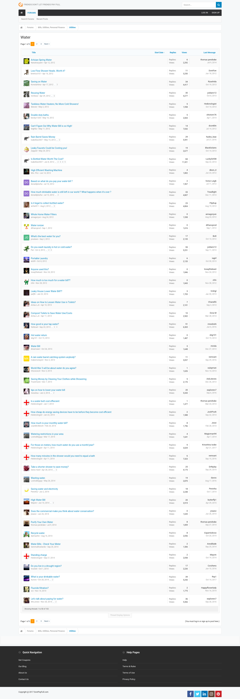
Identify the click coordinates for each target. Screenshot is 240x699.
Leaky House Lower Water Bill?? (46, 291)
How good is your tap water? (45, 324)
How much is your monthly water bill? (49, 423)
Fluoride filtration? (40, 588)
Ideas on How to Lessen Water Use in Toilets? (53, 302)
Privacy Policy (129, 679)
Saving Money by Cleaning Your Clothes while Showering (59, 379)
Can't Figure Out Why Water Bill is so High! (51, 126)
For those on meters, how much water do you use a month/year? (62, 445)
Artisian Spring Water (41, 60)
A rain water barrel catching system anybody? (53, 357)
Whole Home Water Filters (44, 214)
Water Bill (35, 346)
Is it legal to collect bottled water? (47, 203)
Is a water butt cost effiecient (45, 401)
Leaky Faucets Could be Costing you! (49, 148)
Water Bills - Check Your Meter (46, 544)
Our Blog (22, 666)
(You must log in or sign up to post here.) (202, 621)
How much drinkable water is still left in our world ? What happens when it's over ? (71, 192)
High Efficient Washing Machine (46, 170)
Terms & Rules (129, 666)
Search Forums (27, 19)
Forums (31, 13)
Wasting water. (38, 478)
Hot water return (39, 335)
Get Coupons (24, 660)
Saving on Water (39, 81)
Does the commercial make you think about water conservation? (62, 511)
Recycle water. (38, 533)
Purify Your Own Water (42, 522)
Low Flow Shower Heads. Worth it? (48, 71)
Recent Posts (42, 19)
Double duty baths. (40, 115)
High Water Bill (38, 500)
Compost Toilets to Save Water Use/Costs (51, 313)
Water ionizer (37, 225)
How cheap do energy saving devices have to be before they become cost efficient (71, 412)
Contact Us (24, 679)
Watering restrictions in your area (47, 434)
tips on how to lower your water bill (48, 390)
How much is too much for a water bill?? (50, 280)
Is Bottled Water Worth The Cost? (47, 159)
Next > (47, 44)
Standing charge (39, 555)
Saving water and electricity (44, 489)
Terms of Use (129, 673)
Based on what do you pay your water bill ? (52, 181)
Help (125, 660)
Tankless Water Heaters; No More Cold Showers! (55, 104)
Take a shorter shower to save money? (50, 467)
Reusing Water (38, 93)
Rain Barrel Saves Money (43, 137)
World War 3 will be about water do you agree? (53, 368)
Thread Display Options (120, 615)
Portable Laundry (39, 258)
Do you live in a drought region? (46, 566)
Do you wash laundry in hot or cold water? (51, 247)
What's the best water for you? (46, 236)
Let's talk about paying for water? (47, 599)
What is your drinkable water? (45, 576)
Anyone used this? (40, 269)
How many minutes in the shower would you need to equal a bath (63, 456)
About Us (23, 673)
